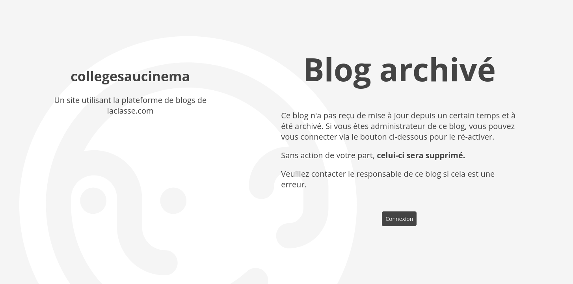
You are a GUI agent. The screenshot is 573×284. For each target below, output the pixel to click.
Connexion (399, 218)
